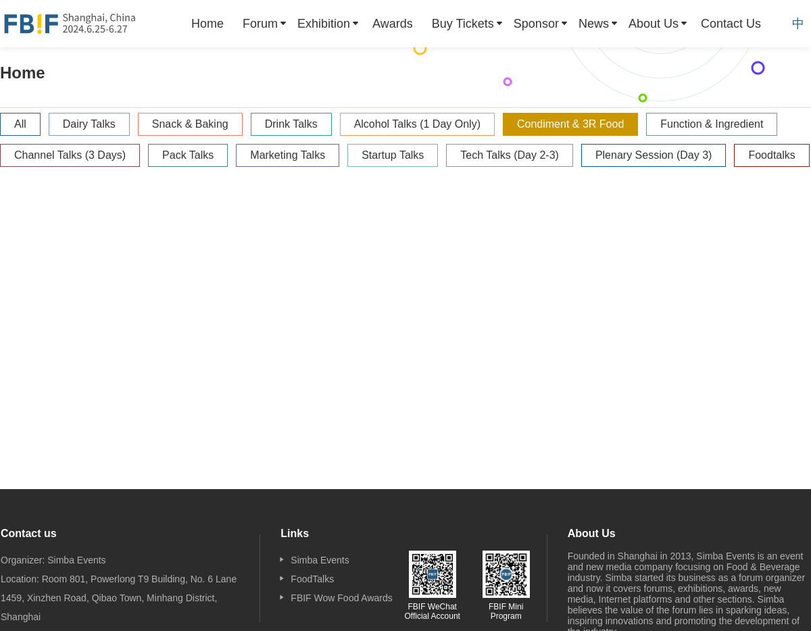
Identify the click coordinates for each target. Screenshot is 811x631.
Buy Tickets (463, 23)
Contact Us (731, 23)
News (594, 23)
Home (207, 23)
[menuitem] (207, 23)
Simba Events (320, 560)
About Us (654, 23)
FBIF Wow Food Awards (341, 597)
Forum (260, 23)
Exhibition (323, 23)
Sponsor (536, 23)
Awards (392, 23)
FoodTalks (312, 579)
